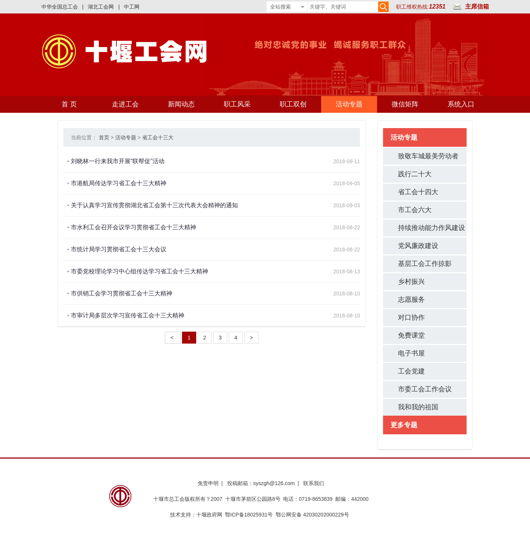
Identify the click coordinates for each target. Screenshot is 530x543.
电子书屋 (411, 353)
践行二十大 (415, 174)
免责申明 (208, 483)
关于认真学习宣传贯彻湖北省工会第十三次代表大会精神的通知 (154, 205)
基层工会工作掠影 (425, 263)
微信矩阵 (405, 104)
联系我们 (313, 483)
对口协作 (411, 317)
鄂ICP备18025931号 (249, 515)
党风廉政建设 (418, 245)
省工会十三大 (157, 137)
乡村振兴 (411, 281)
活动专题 (349, 104)
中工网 (131, 7)
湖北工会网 (101, 7)
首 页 (69, 104)
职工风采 (237, 104)
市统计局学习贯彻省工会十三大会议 (118, 249)
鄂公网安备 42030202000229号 (314, 515)
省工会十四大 (418, 192)
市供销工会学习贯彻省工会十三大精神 (121, 293)
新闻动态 (181, 104)
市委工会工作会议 (425, 389)
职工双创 (293, 104)
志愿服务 (411, 299)
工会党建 (411, 371)
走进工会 (125, 104)
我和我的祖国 (418, 407)
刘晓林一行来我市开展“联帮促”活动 (117, 161)
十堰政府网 (209, 515)
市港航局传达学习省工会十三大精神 (118, 183)
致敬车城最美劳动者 (428, 156)
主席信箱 (477, 6)
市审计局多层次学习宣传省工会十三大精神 (127, 315)
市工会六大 (415, 210)
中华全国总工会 (59, 7)
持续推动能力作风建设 (431, 228)
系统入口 (461, 104)
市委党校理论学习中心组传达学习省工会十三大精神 (139, 271)
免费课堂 (411, 335)
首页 (104, 137)
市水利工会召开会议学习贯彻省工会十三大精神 (133, 227)
